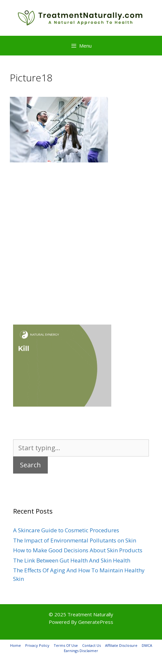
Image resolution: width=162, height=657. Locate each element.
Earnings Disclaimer (81, 650)
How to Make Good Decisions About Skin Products (77, 550)
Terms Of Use (66, 645)
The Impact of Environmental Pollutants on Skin (74, 540)
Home (15, 645)
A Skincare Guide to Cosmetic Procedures (66, 530)
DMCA (147, 645)
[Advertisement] (81, 233)
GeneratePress (95, 622)
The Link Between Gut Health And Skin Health (71, 560)
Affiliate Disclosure (121, 645)
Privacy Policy (37, 645)
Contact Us (91, 645)
